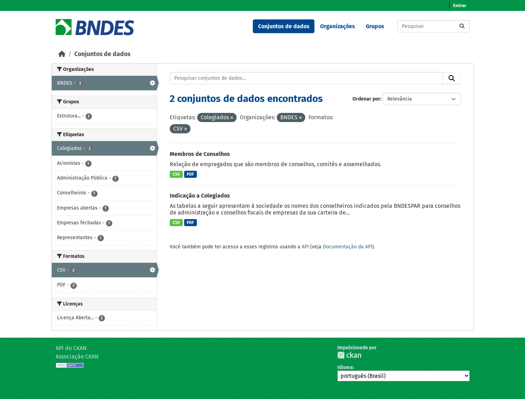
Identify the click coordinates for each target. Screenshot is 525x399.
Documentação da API (347, 247)
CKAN (349, 355)
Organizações (337, 26)
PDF (190, 174)
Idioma (345, 367)
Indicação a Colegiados (200, 195)
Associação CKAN (77, 356)
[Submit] (462, 26)
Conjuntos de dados (284, 26)
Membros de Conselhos (200, 154)
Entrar (459, 5)
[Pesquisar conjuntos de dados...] (433, 26)
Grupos (375, 26)
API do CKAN (71, 348)
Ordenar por (366, 99)
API (305, 247)
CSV (176, 174)
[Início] (61, 54)
